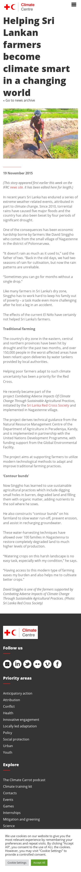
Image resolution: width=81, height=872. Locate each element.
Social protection (16, 739)
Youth (7, 752)
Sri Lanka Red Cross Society (48, 405)
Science (9, 826)
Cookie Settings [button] (17, 862)
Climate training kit (17, 786)
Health (8, 713)
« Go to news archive (19, 100)
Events (8, 799)
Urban (8, 746)
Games (8, 806)
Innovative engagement (21, 719)
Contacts (10, 793)
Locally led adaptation (20, 726)
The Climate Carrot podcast (24, 780)
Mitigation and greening (21, 819)
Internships (12, 812)
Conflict (9, 706)
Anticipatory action (17, 693)
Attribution (11, 700)
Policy (7, 732)
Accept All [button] (39, 862)
